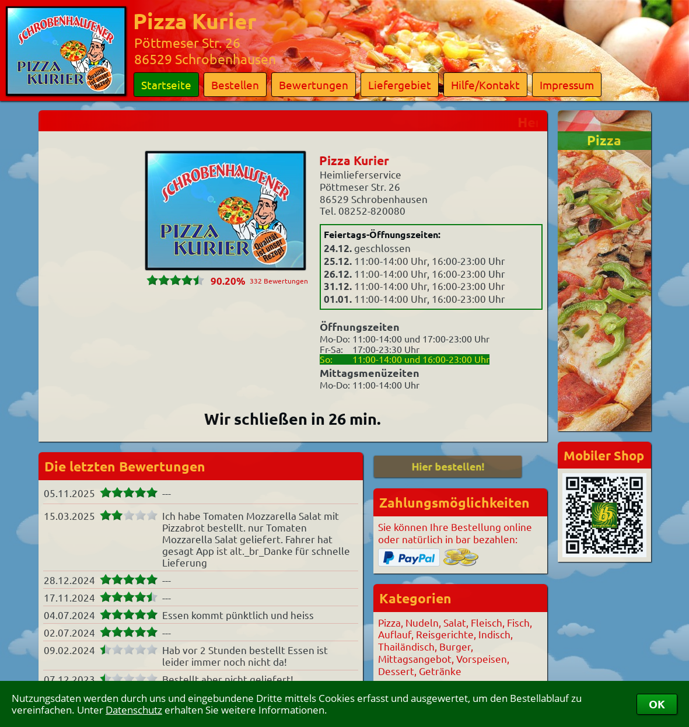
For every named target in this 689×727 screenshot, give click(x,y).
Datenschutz (134, 709)
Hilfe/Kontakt (485, 85)
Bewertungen (313, 85)
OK (657, 704)
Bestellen (235, 85)
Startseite (166, 85)
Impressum (567, 85)
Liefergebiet (399, 85)
